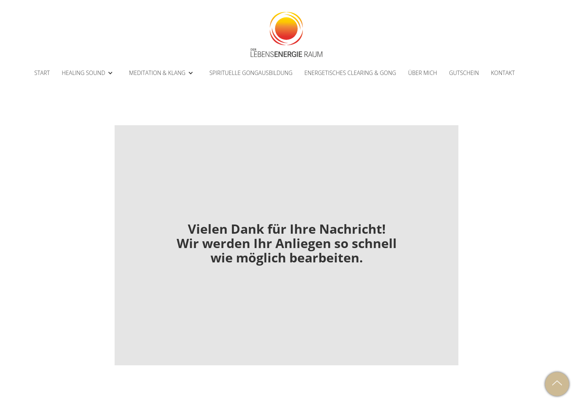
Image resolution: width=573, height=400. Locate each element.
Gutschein (464, 73)
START (42, 73)
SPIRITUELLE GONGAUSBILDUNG (250, 73)
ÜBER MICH (422, 73)
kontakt (503, 73)
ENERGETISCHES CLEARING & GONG (350, 73)
